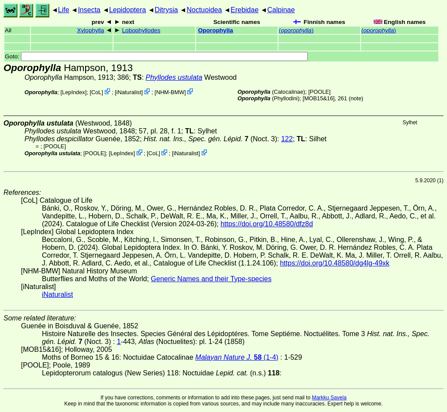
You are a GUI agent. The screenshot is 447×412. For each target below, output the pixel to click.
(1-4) (236, 357)
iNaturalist (129, 92)
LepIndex (73, 92)
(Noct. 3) (210, 139)
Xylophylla (90, 30)
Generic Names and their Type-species (211, 279)
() (296, 30)
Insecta (89, 10)
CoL (96, 92)
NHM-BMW (170, 92)
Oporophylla (215, 30)
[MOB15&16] (318, 98)
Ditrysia (166, 10)
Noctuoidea (204, 10)
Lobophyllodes (141, 30)
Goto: (156, 56)
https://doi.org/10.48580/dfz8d (266, 224)
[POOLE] (319, 92)
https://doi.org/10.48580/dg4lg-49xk (334, 263)
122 (287, 139)
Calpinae (281, 10)
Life (63, 10)
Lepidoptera (127, 10)
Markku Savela (329, 398)
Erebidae (244, 10)
